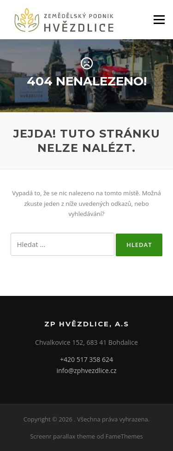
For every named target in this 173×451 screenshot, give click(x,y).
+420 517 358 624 (86, 359)
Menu (159, 19)
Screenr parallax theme (62, 436)
